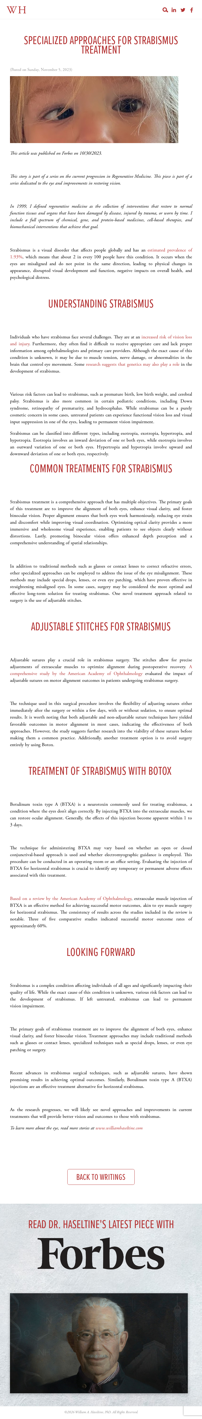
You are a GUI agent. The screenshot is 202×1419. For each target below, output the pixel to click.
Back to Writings (100, 1177)
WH (17, 10)
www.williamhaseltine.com (119, 1128)
